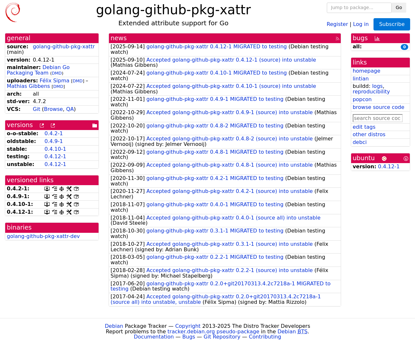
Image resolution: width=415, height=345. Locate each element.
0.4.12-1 (55, 156)
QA (70, 109)
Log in (361, 24)
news (119, 38)
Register (337, 24)
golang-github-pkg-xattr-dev (43, 236)
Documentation (154, 337)
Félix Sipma (54, 80)
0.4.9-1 (53, 141)
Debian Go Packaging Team (38, 70)
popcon (362, 99)
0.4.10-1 (55, 149)
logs (377, 86)
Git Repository (222, 337)
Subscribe (392, 24)
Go (399, 7)
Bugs (188, 337)
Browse (53, 109)
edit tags (364, 127)
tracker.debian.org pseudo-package (213, 331)
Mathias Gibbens (28, 86)
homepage (366, 71)
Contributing (265, 337)
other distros (369, 134)
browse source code (378, 107)
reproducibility (371, 92)
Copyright (187, 326)
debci (360, 142)
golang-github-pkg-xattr (64, 46)
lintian (361, 79)
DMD (57, 73)
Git (36, 109)
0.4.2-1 (53, 133)
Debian (114, 326)
